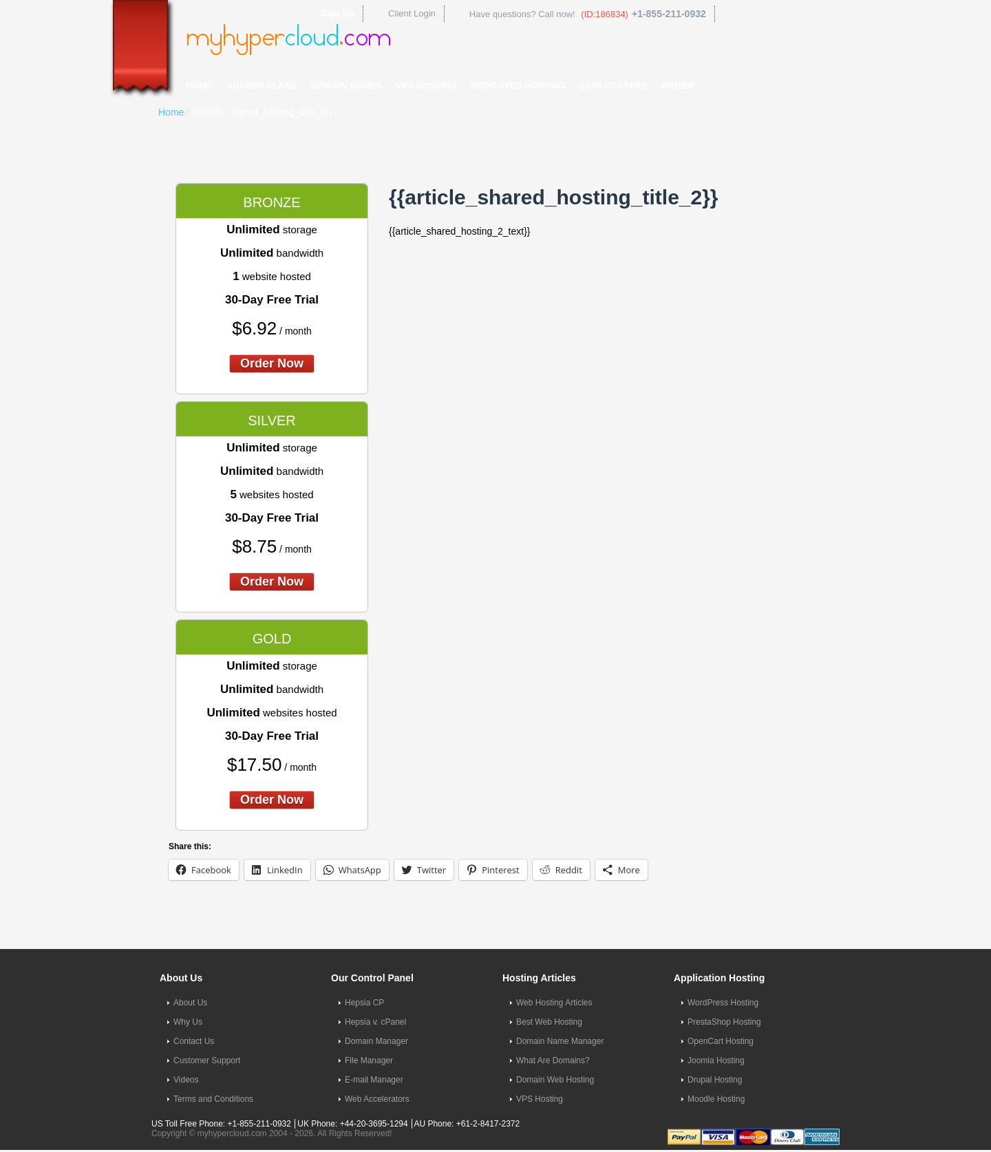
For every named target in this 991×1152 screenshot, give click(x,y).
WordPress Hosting (723, 1002)
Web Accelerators (377, 1099)
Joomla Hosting (716, 1060)
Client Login (412, 13)
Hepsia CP (364, 1002)
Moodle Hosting (716, 1099)
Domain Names (346, 86)
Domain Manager (376, 1041)
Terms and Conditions (213, 1099)
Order (677, 86)
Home (199, 86)
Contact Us (193, 1041)
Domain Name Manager (560, 1041)
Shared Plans (261, 86)
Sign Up (337, 13)
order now (271, 363)
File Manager (369, 1060)
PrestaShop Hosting (724, 1022)
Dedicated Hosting (518, 86)
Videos (185, 1080)
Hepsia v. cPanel (375, 1022)
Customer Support (206, 1060)
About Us (190, 1002)
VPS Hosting (426, 86)
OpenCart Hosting (721, 1041)
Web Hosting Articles (554, 1002)
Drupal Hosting (715, 1080)
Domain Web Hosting (555, 1080)
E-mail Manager (374, 1080)
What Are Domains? (553, 1060)
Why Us (187, 1022)
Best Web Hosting (549, 1022)
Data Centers (613, 86)
